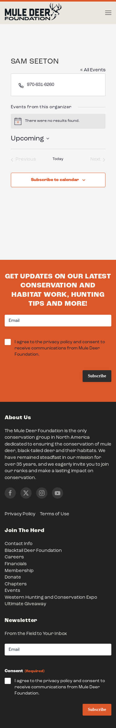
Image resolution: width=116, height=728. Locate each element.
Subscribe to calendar (55, 180)
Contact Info (18, 544)
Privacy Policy (20, 514)
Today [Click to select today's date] (58, 159)
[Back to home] (33, 13)
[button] (108, 13)
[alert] (58, 121)
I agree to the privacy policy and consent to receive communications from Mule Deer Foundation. (60, 348)
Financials (16, 564)
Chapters (16, 584)
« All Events (92, 70)
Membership (19, 571)
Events (12, 590)
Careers (14, 557)
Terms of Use (54, 514)
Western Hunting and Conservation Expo (51, 597)
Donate (13, 577)
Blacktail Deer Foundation (33, 550)
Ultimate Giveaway (25, 604)
